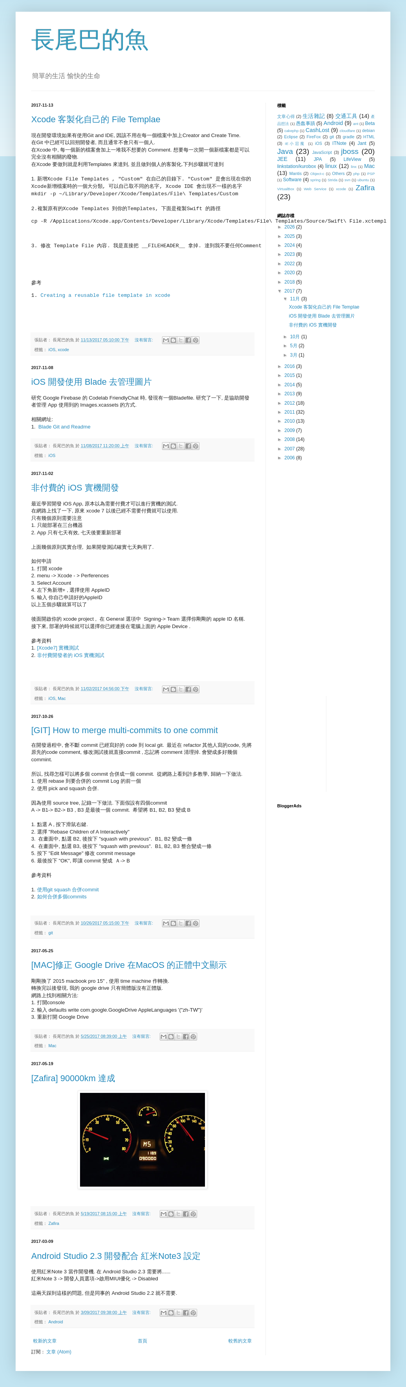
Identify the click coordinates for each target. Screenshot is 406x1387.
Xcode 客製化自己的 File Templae (95, 119)
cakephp (291, 131)
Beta (370, 123)
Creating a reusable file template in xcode (105, 295)
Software (292, 179)
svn (348, 180)
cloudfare (347, 131)
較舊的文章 (240, 1341)
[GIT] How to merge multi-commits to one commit (124, 730)
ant (355, 123)
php (356, 173)
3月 (294, 355)
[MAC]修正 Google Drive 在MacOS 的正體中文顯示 (129, 965)
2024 (290, 245)
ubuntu (363, 180)
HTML (369, 136)
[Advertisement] (326, 522)
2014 (290, 384)
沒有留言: (144, 339)
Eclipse (291, 136)
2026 (290, 227)
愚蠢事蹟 (305, 123)
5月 (294, 345)
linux (331, 166)
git (50, 932)
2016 (290, 366)
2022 (290, 263)
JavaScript (322, 152)
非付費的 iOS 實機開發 (75, 488)
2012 (290, 403)
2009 (290, 430)
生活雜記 (314, 116)
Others (338, 173)
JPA (318, 159)
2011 (290, 412)
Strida (332, 180)
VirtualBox (285, 189)
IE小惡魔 (295, 143)
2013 (290, 393)
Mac (62, 698)
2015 (290, 375)
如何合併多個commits (62, 897)
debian (368, 130)
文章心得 (286, 116)
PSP (371, 173)
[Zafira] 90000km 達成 (73, 1078)
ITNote (339, 143)
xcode (63, 349)
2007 (290, 449)
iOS (51, 349)
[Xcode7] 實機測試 (58, 648)
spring (315, 180)
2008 (290, 439)
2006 (290, 458)
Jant (362, 143)
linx (353, 166)
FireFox (313, 136)
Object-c (317, 173)
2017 (290, 291)
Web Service (315, 189)
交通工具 (346, 116)
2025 (290, 236)
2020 (290, 272)
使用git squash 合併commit (68, 890)
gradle (348, 136)
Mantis (295, 173)
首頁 (142, 1341)
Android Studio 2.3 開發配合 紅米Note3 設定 (116, 1256)
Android (55, 1321)
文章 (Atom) (58, 1352)
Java (285, 151)
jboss (350, 151)
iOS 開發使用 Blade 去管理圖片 (91, 382)
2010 (290, 421)
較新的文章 (45, 1341)
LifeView (352, 159)
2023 (290, 254)
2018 (290, 282)
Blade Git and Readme (64, 427)
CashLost (317, 130)
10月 (295, 336)
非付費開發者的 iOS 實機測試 (70, 655)
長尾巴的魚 (89, 40)
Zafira (53, 1223)
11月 (295, 299)
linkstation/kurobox (296, 166)
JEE (282, 159)
